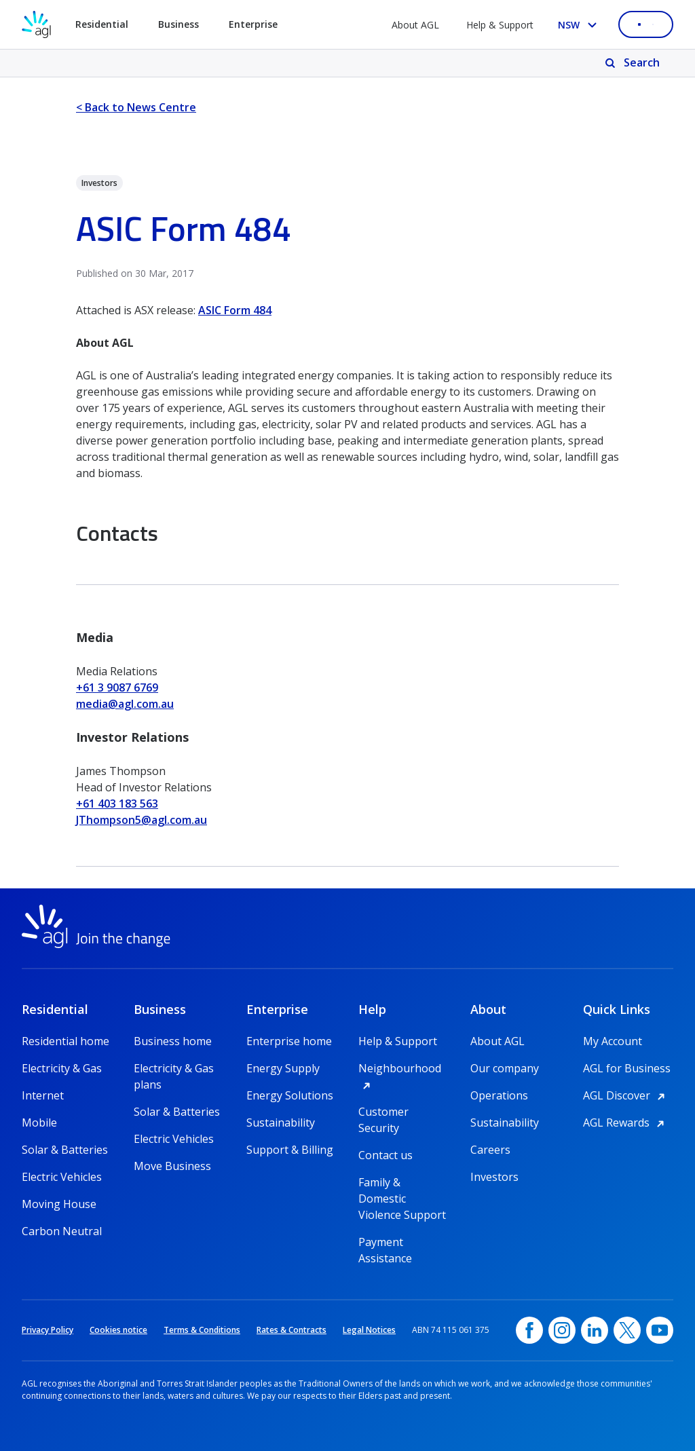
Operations (499, 1095)
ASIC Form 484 (234, 310)
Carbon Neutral (62, 1231)
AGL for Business (627, 1068)
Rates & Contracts (291, 1330)
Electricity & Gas (62, 1068)
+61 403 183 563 (117, 803)
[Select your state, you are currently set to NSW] (580, 24)
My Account (612, 1041)
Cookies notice (118, 1330)
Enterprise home (289, 1041)
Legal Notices (369, 1330)
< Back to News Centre (136, 107)
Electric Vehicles (62, 1176)
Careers (490, 1149)
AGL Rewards (626, 1122)
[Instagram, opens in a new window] (562, 1330)
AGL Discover (626, 1095)
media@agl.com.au (125, 703)
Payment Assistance (385, 1242)
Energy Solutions (289, 1095)
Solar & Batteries (65, 1149)
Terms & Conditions (202, 1330)
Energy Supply (283, 1068)
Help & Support (499, 24)
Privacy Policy (47, 1330)
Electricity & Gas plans (174, 1068)
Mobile (39, 1122)
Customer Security (383, 1112)
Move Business (172, 1165)
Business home (173, 1041)
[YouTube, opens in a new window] (659, 1330)
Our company (504, 1068)
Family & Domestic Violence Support (402, 1182)
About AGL (415, 24)
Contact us (385, 1155)
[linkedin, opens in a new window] (594, 1330)
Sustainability (280, 1122)
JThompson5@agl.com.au (141, 819)
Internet (43, 1095)
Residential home (65, 1041)
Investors (494, 1176)
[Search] (633, 63)
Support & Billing (289, 1149)
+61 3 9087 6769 (117, 687)
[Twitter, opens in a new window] (627, 1330)
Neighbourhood (403, 1068)
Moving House (59, 1203)
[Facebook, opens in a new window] (529, 1330)
